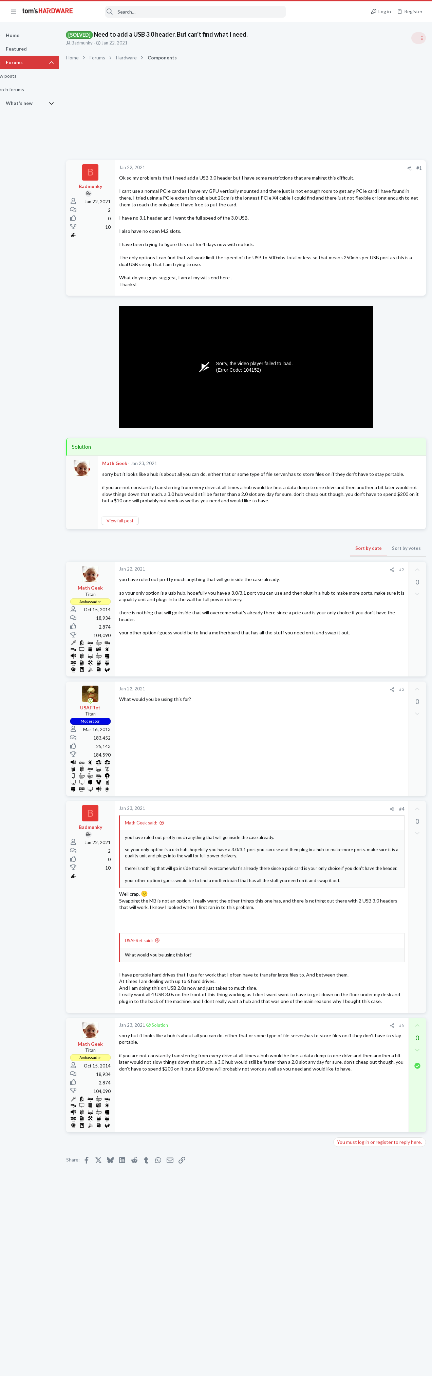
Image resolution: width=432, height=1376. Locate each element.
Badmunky (94, 42)
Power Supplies (351, 591)
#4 (292, 855)
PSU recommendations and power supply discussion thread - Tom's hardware (377, 565)
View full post (131, 567)
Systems (344, 400)
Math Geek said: (153, 869)
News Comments (352, 453)
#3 (292, 736)
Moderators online (348, 969)
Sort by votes (297, 594)
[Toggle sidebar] (418, 38)
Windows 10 (348, 813)
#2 (292, 616)
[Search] (184, 12)
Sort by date (259, 594)
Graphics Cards (351, 780)
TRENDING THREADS (346, 367)
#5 (292, 1100)
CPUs (341, 886)
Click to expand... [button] (213, 928)
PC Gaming (347, 544)
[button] (13, 11)
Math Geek (126, 490)
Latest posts (339, 706)
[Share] (300, 168)
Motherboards (350, 952)
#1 (310, 168)
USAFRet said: (151, 995)
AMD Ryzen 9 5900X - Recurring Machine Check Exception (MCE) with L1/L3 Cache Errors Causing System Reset (380, 867)
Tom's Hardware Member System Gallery (378, 382)
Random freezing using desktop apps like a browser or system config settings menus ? (380, 728)
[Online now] (102, 748)
